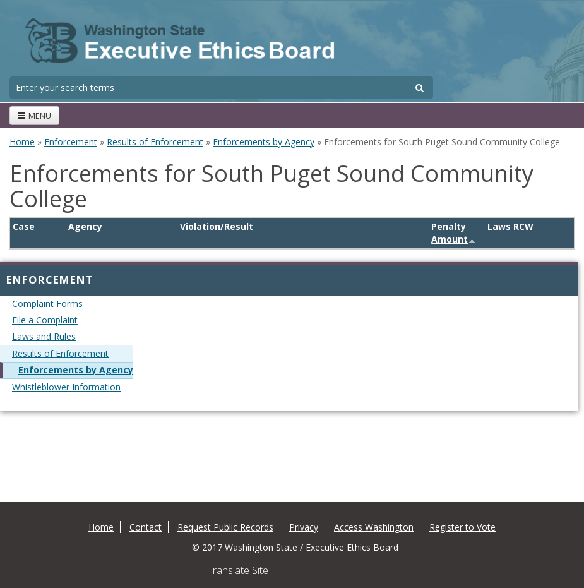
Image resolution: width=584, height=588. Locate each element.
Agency (85, 226)
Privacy (303, 527)
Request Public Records (225, 527)
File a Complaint (45, 320)
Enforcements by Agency (263, 142)
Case (24, 226)
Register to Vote (462, 527)
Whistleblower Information (66, 387)
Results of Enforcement (155, 142)
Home (22, 142)
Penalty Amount (453, 232)
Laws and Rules (44, 336)
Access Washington (374, 527)
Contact (145, 527)
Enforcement (70, 142)
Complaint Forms (47, 303)
